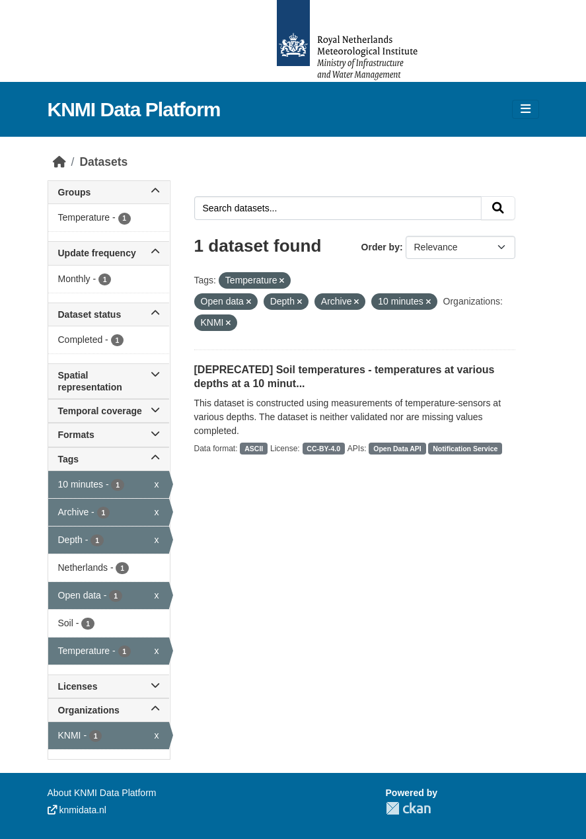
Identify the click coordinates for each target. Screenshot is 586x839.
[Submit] (498, 208)
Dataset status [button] (108, 314)
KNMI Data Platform (134, 109)
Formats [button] (108, 435)
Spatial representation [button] (108, 381)
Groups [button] (108, 192)
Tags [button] (108, 459)
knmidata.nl (77, 810)
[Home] (59, 161)
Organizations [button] (108, 710)
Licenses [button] (108, 686)
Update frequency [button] (108, 253)
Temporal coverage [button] (108, 411)
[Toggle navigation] (525, 109)
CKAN (408, 808)
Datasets (103, 161)
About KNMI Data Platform (102, 792)
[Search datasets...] (338, 208)
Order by (380, 247)
